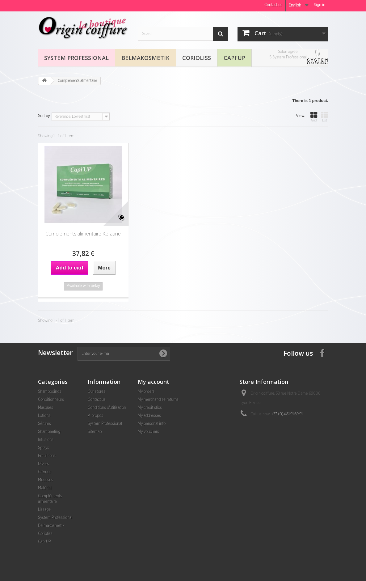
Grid (313, 116)
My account (153, 381)
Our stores (96, 392)
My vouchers (148, 432)
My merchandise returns (158, 400)
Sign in (319, 5)
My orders (146, 392)
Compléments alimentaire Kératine (83, 233)
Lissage (44, 510)
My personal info (152, 424)
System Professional (76, 57)
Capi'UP (234, 57)
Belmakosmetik (145, 57)
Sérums (44, 424)
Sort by (44, 116)
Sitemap (95, 432)
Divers (43, 464)
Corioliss (196, 57)
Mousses (45, 480)
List (324, 116)
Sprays (43, 448)
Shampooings (49, 392)
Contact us (273, 5)
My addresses (149, 416)
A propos (95, 416)
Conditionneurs (51, 400)
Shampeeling (49, 432)
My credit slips (150, 408)
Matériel (45, 488)
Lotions (44, 416)
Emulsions (47, 456)
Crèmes (44, 472)
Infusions (45, 440)
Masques (45, 408)
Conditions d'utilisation (107, 408)
